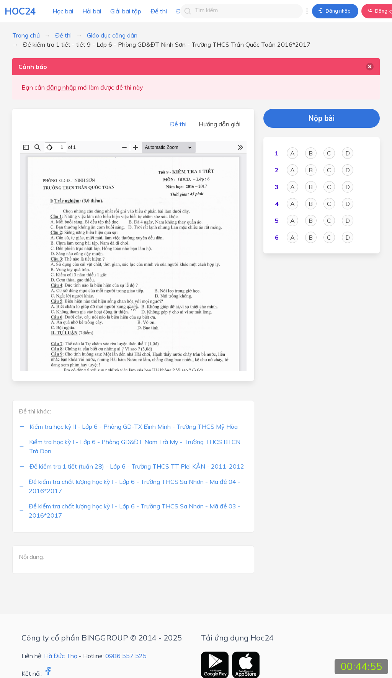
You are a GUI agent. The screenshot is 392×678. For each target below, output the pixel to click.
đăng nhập (61, 87)
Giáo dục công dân (112, 35)
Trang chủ (26, 35)
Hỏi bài (91, 11)
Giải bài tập (125, 11)
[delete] (370, 66)
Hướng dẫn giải (219, 124)
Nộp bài (322, 118)
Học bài (62, 11)
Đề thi (158, 11)
